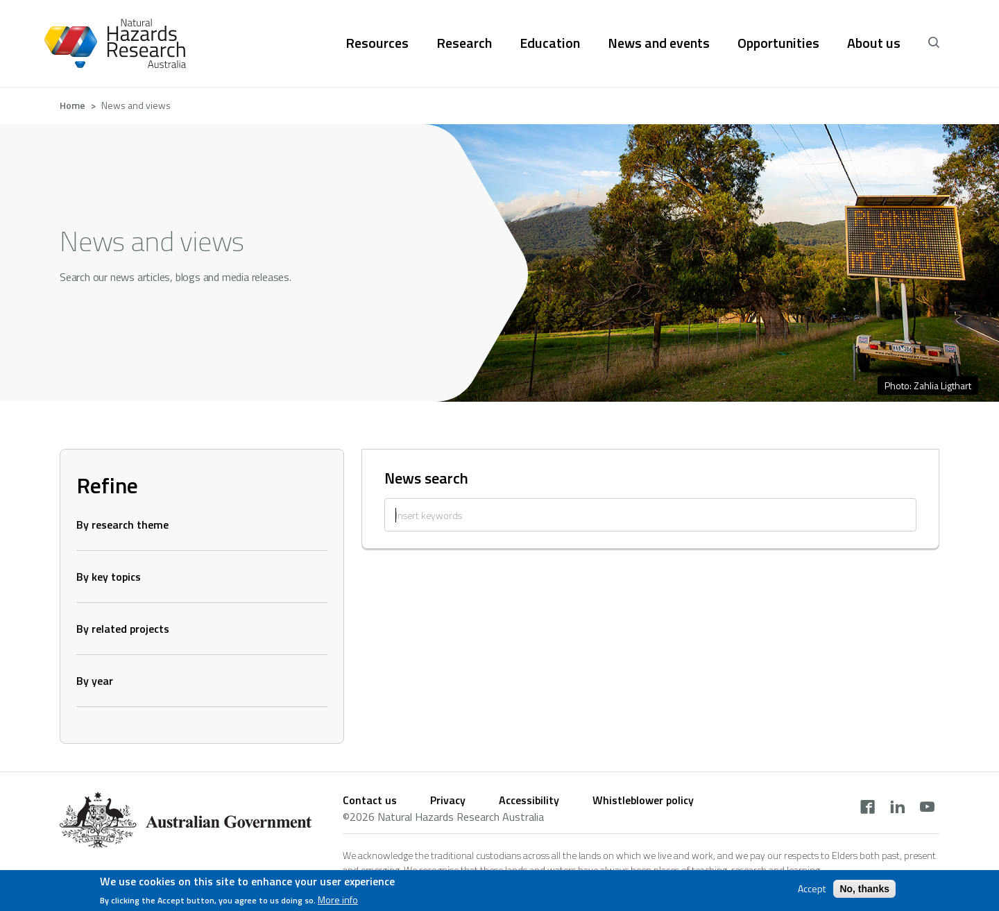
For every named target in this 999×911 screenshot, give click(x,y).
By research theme (122, 524)
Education (550, 43)
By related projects (122, 628)
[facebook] (867, 808)
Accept (812, 890)
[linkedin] (897, 808)
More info (338, 901)
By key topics (108, 576)
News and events (659, 43)
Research (464, 43)
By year (94, 680)
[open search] (933, 43)
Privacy (448, 800)
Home (72, 105)
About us (873, 43)
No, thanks (864, 890)
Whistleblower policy (643, 800)
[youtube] (927, 808)
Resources (377, 43)
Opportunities (778, 43)
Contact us (370, 800)
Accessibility (529, 800)
